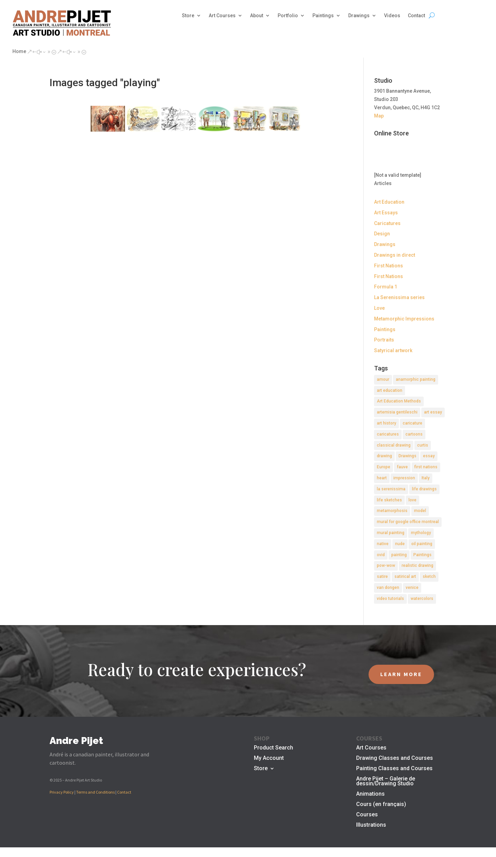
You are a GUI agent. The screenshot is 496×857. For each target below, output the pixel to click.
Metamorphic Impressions (404, 319)
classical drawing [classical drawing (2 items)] (394, 445)
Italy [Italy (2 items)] (426, 478)
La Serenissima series (399, 297)
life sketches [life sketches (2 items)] (389, 500)
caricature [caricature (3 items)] (412, 423)
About (256, 15)
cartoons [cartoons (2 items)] (414, 434)
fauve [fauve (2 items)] (402, 467)
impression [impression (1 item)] (404, 478)
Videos (392, 15)
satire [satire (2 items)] (382, 576)
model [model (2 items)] (420, 510)
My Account (269, 758)
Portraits (384, 340)
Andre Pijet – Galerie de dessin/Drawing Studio (385, 781)
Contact (416, 15)
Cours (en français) (381, 804)
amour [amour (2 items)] (383, 379)
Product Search (273, 748)
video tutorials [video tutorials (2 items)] (390, 598)
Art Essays (386, 212)
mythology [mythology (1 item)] (421, 532)
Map (379, 116)
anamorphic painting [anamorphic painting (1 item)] (415, 379)
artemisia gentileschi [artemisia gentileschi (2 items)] (397, 412)
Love (379, 308)
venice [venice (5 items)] (412, 587)
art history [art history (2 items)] (386, 423)
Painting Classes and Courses (394, 769)
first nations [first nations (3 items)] (425, 467)
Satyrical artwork (393, 350)
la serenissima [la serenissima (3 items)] (391, 489)
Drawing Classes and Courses (394, 758)
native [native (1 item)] (383, 543)
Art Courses (222, 15)
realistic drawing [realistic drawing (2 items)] (417, 565)
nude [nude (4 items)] (400, 543)
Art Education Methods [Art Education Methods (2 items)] (399, 401)
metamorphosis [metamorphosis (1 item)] (392, 510)
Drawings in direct (394, 255)
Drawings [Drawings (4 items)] (407, 455)
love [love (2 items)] (412, 500)
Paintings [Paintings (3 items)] (422, 554)
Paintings (323, 15)
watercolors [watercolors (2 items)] (422, 598)
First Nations (388, 265)
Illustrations (371, 825)
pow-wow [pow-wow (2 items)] (386, 565)
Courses (367, 815)
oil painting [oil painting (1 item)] (421, 543)
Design (382, 233)
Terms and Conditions (95, 792)
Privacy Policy (62, 792)
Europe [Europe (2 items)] (383, 467)
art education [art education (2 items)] (389, 390)
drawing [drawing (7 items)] (384, 455)
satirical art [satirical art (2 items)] (405, 576)
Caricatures (387, 223)
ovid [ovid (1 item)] (381, 554)
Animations (370, 794)
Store (188, 15)
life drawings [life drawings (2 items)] (424, 489)
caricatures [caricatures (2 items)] (388, 434)
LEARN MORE (401, 674)
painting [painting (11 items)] (399, 554)
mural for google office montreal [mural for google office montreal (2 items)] (408, 521)
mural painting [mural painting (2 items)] (390, 532)
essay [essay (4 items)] (429, 455)
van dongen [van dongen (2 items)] (388, 587)
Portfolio (288, 15)
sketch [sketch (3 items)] (429, 576)
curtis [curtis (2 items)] (422, 445)
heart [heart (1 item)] (382, 478)
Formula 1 (385, 286)
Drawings (359, 15)
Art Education (389, 202)
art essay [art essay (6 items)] (433, 412)
